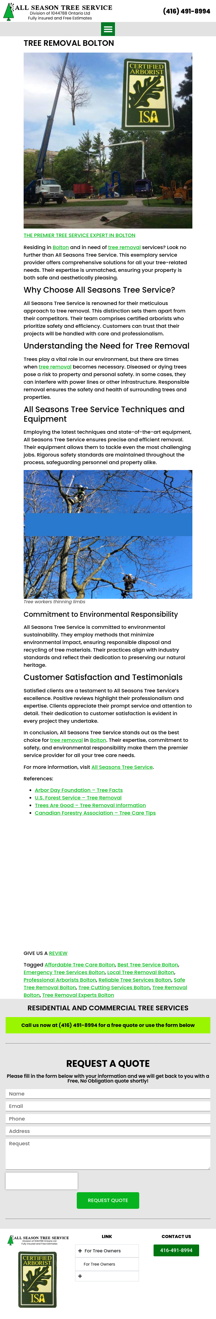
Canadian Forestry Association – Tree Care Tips (95, 812)
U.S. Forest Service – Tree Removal (78, 797)
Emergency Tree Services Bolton (64, 972)
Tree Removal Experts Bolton (78, 995)
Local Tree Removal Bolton (140, 972)
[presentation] (42, 1181)
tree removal (124, 247)
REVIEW (58, 953)
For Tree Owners (99, 1264)
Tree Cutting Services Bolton (114, 987)
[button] (108, 29)
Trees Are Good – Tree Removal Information (90, 805)
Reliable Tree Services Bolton (135, 979)
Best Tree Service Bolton (148, 964)
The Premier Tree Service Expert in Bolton (79, 235)
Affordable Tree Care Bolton (80, 964)
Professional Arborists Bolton (60, 979)
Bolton (61, 247)
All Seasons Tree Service (122, 767)
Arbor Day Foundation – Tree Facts (79, 790)
